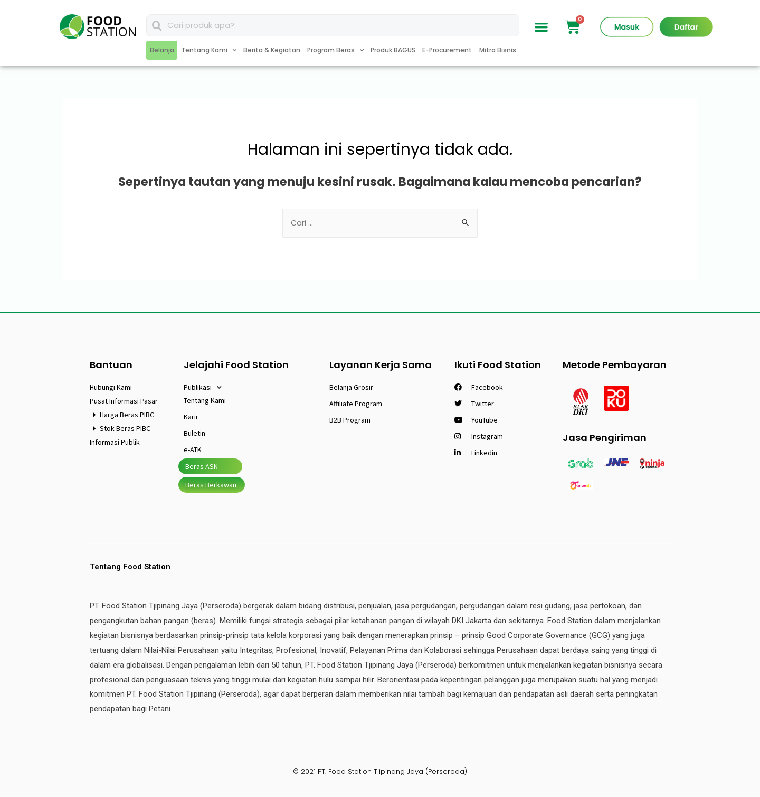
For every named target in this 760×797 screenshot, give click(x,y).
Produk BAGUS (392, 49)
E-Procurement (447, 49)
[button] (542, 26)
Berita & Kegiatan (271, 49)
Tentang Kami (208, 50)
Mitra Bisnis (497, 49)
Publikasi (203, 389)
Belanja (162, 49)
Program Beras (335, 50)
